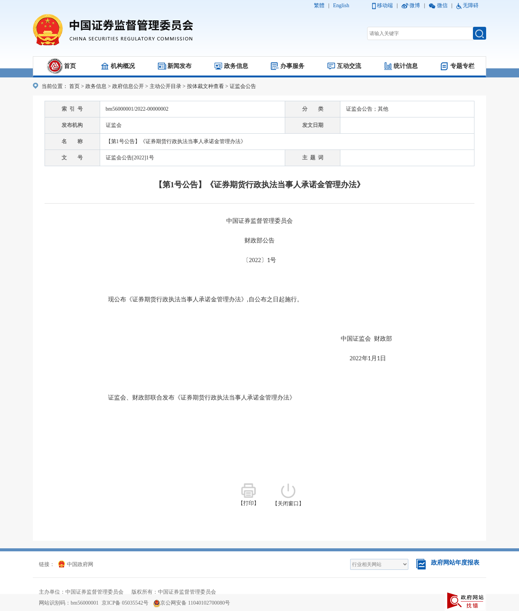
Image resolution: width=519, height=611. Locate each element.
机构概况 (123, 66)
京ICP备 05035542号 (125, 603)
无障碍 (471, 5)
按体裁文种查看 (205, 86)
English (341, 5)
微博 (414, 5)
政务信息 (236, 66)
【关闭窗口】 (288, 494)
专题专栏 (462, 66)
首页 (70, 66)
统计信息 (406, 66)
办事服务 (292, 66)
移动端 (385, 5)
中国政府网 (75, 564)
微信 (442, 5)
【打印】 (248, 494)
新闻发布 (179, 66)
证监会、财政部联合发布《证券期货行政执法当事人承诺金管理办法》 (201, 397)
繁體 (319, 5)
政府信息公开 (128, 86)
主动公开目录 (165, 86)
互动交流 (349, 66)
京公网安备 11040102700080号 (191, 603)
